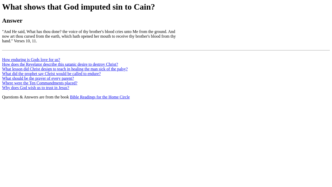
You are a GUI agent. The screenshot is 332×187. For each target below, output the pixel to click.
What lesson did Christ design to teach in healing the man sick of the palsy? (65, 69)
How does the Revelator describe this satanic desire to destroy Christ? (60, 64)
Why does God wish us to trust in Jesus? (35, 87)
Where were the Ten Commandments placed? (39, 83)
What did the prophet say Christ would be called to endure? (51, 73)
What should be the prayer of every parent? (38, 78)
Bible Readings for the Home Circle (100, 97)
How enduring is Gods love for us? (31, 59)
